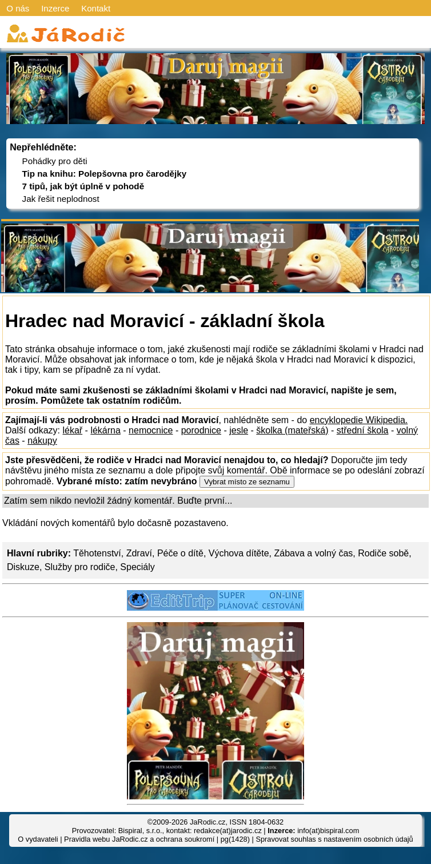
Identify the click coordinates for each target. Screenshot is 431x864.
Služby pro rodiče (80, 567)
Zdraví (139, 553)
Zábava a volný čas (313, 553)
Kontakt (95, 8)
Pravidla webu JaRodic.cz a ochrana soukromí (139, 839)
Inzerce (55, 8)
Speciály (137, 567)
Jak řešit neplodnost (60, 199)
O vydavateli (38, 839)
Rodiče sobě (383, 553)
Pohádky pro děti (54, 161)
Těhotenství (97, 553)
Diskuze (23, 567)
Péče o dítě (180, 553)
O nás (17, 8)
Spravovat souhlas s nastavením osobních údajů (334, 839)
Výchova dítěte (239, 553)
